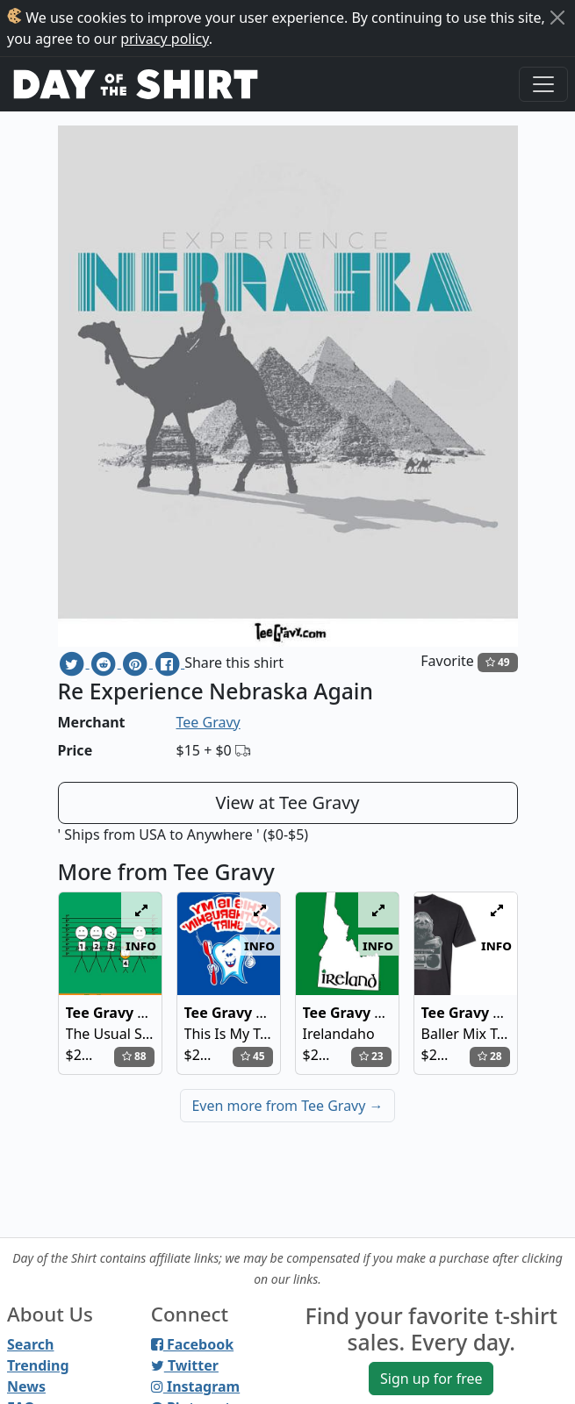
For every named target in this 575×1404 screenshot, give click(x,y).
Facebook (192, 1344)
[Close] (557, 17)
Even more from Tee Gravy (287, 1105)
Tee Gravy (208, 722)
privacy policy (164, 38)
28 (490, 1056)
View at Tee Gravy (287, 802)
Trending (38, 1365)
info (141, 945)
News (26, 1386)
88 (134, 1056)
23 (371, 1056)
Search (30, 1344)
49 (497, 662)
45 (253, 1056)
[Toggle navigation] (543, 84)
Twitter (185, 1365)
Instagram (195, 1386)
